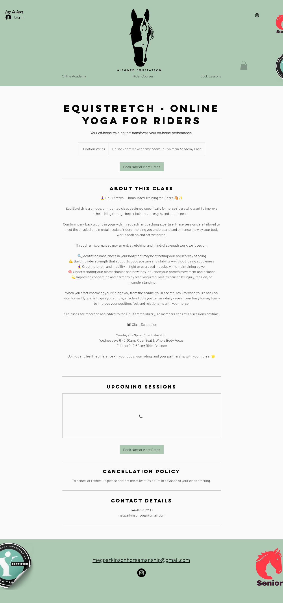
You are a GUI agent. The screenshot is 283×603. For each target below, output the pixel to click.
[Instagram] (141, 572)
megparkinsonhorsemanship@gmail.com (141, 560)
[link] (142, 166)
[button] (244, 65)
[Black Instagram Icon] (257, 15)
